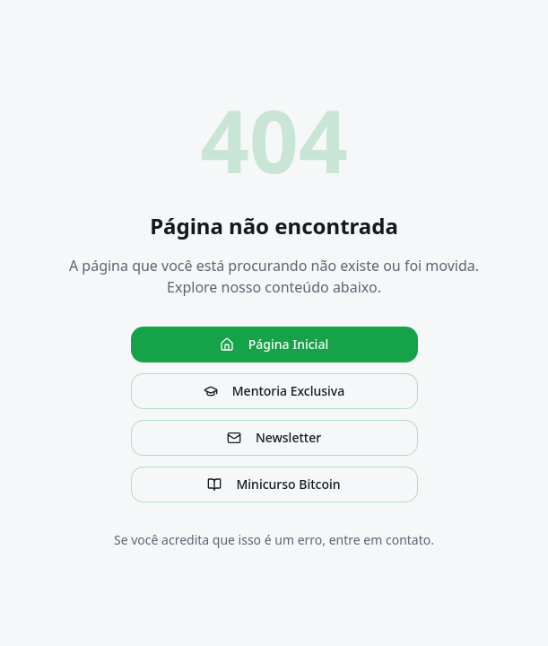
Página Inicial (274, 344)
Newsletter (274, 437)
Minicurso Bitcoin (273, 484)
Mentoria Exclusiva (274, 390)
